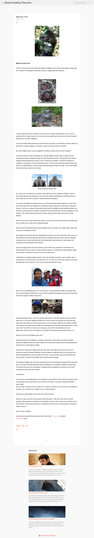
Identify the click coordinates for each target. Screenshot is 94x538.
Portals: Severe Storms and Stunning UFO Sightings (41, 519)
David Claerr (57, 416)
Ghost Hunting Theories (17, 2)
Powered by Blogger (47, 535)
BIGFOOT (19, 425)
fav (23, 425)
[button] (17, 22)
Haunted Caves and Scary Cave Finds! (38, 492)
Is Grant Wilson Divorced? (35, 466)
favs (27, 425)
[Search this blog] (85, 3)
